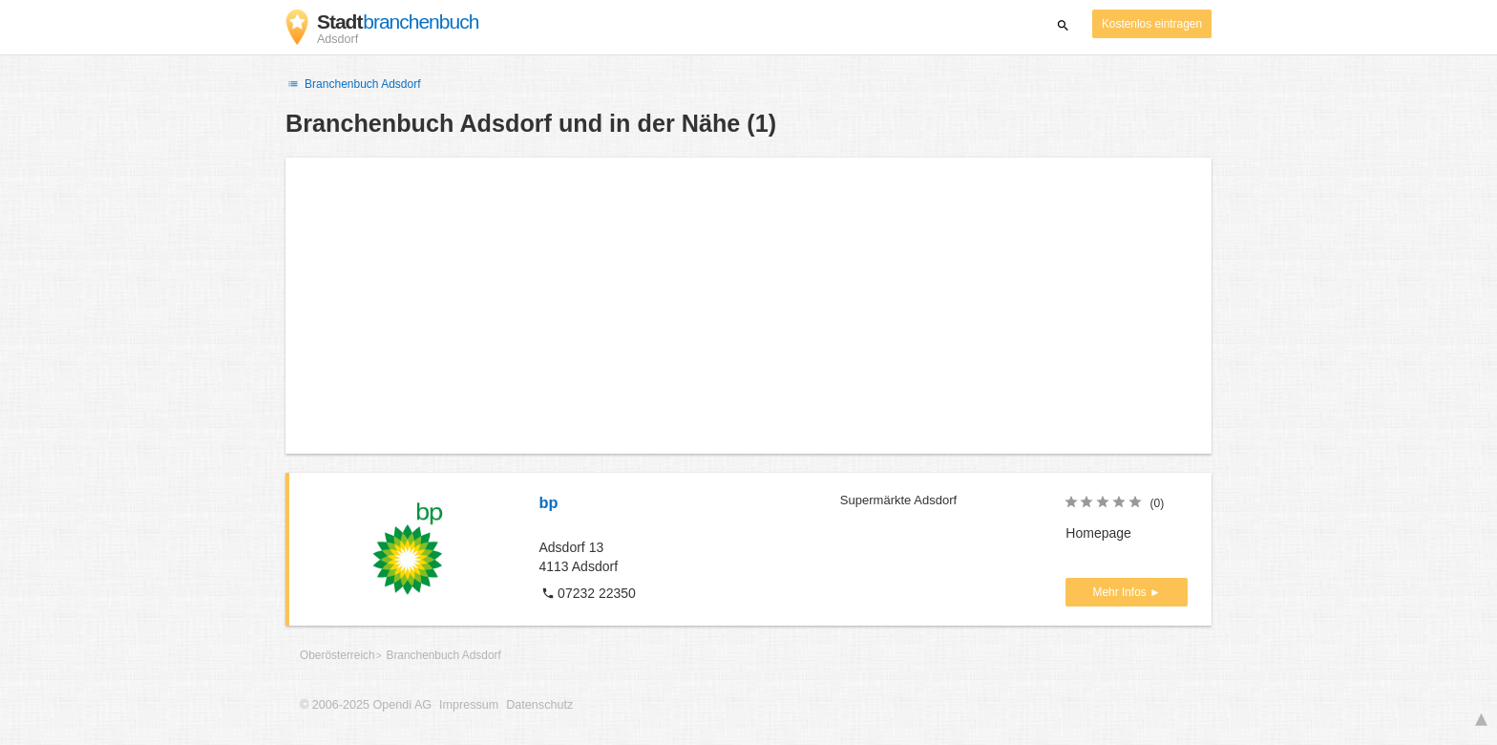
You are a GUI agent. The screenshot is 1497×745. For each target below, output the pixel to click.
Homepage (1098, 533)
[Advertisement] (748, 305)
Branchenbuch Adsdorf (353, 84)
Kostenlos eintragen (1152, 24)
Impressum (468, 705)
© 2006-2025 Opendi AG (366, 705)
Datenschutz (539, 705)
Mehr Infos (1121, 592)
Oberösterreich (337, 655)
